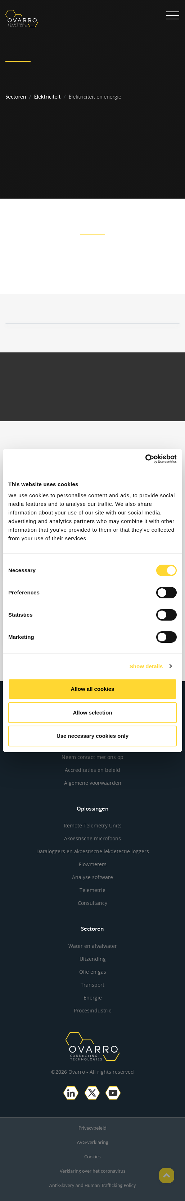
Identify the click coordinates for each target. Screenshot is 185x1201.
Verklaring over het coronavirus (92, 1171)
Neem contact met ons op (92, 757)
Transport (92, 984)
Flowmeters (93, 864)
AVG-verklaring (92, 1142)
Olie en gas (92, 971)
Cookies (92, 1156)
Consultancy (92, 902)
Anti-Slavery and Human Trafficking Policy (92, 1185)
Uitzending (93, 958)
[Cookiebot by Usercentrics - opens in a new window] (145, 459)
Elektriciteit (47, 96)
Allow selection (92, 712)
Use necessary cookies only (92, 736)
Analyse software (92, 877)
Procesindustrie (93, 1010)
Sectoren (15, 96)
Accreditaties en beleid (92, 769)
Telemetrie (92, 890)
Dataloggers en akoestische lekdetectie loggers (92, 851)
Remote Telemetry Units (93, 825)
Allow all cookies (92, 689)
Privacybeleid (92, 1128)
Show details (146, 666)
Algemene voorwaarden (92, 782)
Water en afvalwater (92, 946)
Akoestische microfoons (92, 838)
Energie (93, 997)
